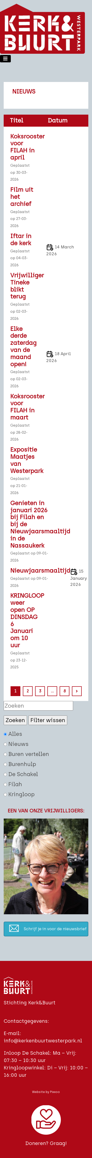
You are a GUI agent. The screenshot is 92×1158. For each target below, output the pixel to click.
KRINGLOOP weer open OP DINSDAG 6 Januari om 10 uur (22, 620)
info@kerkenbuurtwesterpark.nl (43, 1041)
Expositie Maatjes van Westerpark (22, 460)
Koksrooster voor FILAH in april (22, 147)
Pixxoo (55, 1092)
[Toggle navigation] (5, 58)
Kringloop (19, 794)
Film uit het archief (21, 196)
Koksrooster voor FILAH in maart (22, 407)
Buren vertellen (26, 754)
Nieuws (16, 744)
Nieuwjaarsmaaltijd (31, 570)
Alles (13, 734)
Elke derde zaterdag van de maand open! (22, 346)
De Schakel (21, 774)
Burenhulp (20, 764)
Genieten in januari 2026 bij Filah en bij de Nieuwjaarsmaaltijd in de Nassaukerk (31, 524)
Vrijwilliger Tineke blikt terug (22, 286)
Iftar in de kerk (20, 240)
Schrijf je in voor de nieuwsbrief (55, 929)
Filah (13, 784)
